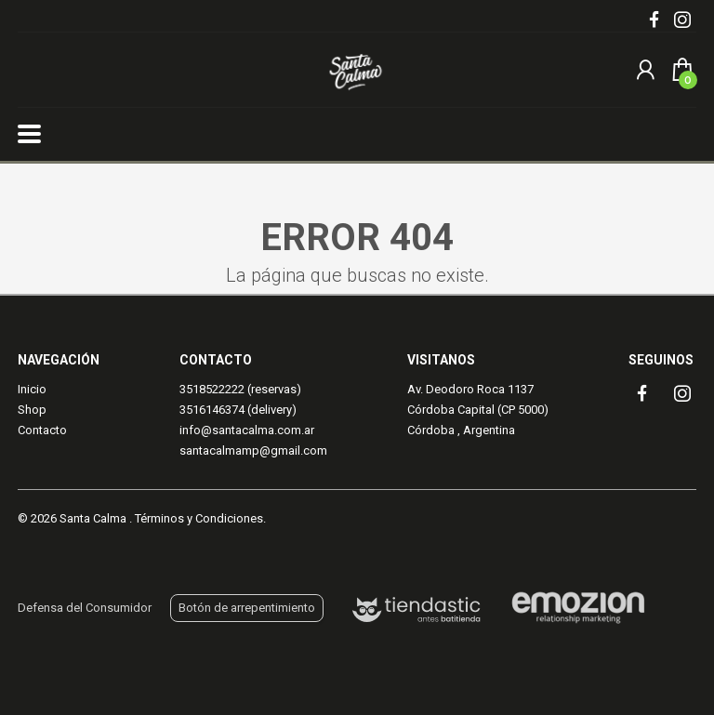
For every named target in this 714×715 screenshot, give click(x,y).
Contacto (42, 430)
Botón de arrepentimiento (246, 608)
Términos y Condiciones (199, 518)
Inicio (32, 389)
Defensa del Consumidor (85, 608)
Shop (32, 410)
